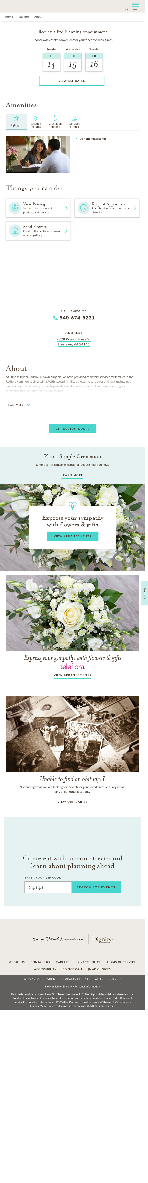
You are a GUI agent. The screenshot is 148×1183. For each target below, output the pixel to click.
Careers (63, 962)
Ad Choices (99, 969)
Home (9, 16)
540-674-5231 (77, 317)
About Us (17, 962)
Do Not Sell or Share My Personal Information (72, 986)
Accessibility (45, 969)
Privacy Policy (88, 962)
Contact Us (40, 962)
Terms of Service (121, 962)
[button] (133, 6)
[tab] (16, 122)
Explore (23, 16)
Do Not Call (72, 969)
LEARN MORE (72, 475)
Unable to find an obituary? (72, 778)
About (38, 16)
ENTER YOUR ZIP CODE (42, 877)
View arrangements (73, 675)
